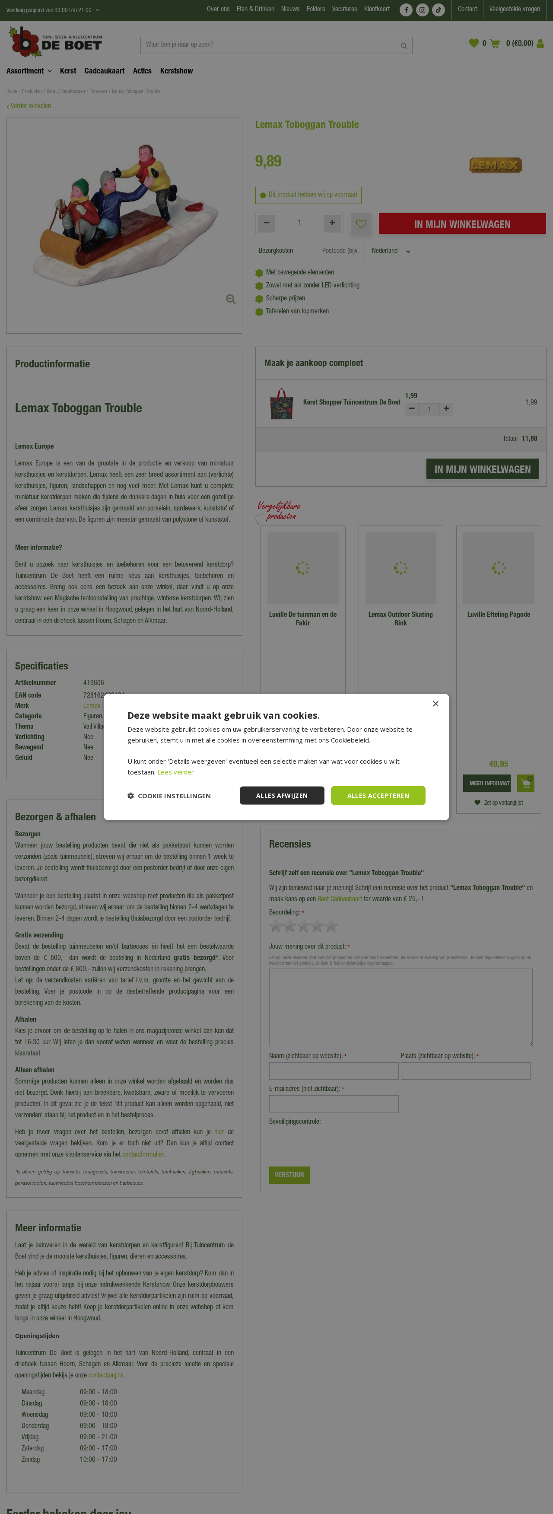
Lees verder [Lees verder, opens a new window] (175, 771)
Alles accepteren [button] (378, 795)
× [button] (435, 704)
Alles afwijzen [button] (282, 795)
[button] (169, 796)
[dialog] (276, 757)
